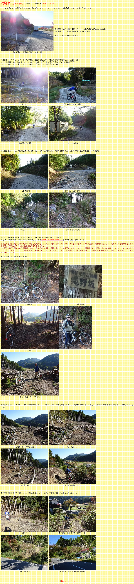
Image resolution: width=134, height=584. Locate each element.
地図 (44, 4)
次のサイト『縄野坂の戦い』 (52, 240)
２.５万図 (51, 4)
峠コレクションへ (68, 581)
